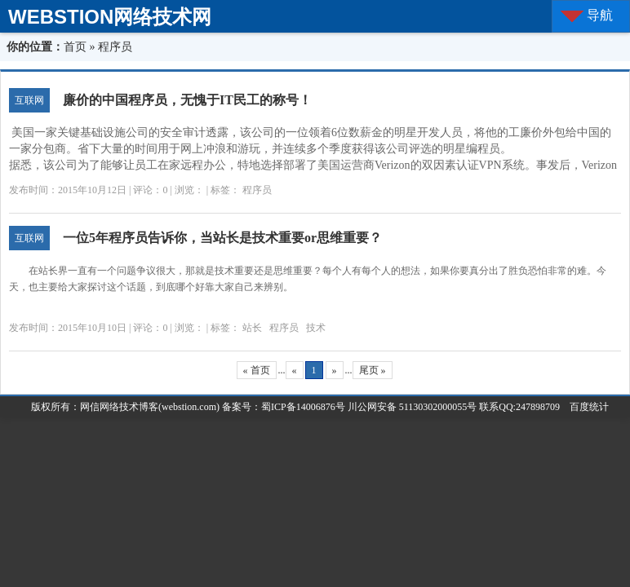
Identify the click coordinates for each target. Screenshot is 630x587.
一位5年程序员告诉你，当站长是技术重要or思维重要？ (222, 238)
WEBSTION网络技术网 (109, 17)
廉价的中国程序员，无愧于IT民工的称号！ (187, 100)
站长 (252, 327)
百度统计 (584, 407)
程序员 (257, 190)
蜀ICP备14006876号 (304, 407)
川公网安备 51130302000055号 (412, 407)
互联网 (29, 100)
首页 (75, 47)
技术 (316, 327)
